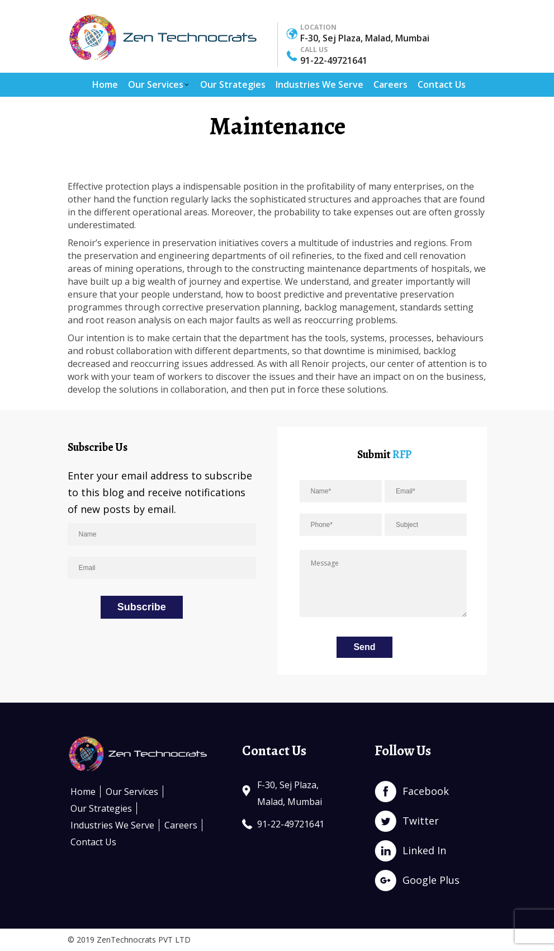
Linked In (424, 850)
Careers (390, 84)
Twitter (421, 820)
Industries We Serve (319, 84)
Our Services (159, 84)
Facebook (426, 791)
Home (105, 84)
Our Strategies (233, 84)
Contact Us (442, 84)
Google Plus (431, 880)
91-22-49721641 (333, 60)
